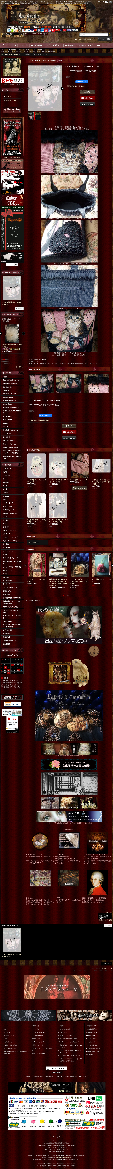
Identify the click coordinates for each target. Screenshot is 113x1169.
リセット (20, 308)
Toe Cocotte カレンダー (38, 1042)
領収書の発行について (93, 1051)
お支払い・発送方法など (11, 1045)
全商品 (5, 377)
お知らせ (62, 1026)
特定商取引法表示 (92, 1026)
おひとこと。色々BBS (66, 1035)
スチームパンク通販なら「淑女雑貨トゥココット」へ (71, 1051)
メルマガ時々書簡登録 (10, 1048)
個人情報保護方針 (92, 1032)
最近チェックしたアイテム (39, 1053)
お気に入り (7, 1038)
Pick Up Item (36, 1038)
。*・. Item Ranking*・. (38, 1035)
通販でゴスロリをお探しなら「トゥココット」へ (71, 1046)
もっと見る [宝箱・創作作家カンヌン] (19, 367)
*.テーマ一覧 (35, 1029)
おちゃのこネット (106, 968)
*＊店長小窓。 (63, 1032)
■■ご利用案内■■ (92, 1029)
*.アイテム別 (35, 1026)
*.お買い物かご (8, 1042)
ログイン (78, 39)
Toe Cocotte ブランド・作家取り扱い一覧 (43, 1049)
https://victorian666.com (63, 1157)
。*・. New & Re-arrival (38, 1032)
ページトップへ (108, 963)
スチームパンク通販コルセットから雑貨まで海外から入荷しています (71, 1060)
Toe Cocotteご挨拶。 (65, 1029)
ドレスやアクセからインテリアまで (70, 1055)
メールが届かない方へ (93, 1045)
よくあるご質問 (91, 1038)
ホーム (6, 1026)
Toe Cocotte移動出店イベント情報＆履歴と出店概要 (15, 1052)
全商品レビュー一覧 (37, 1045)
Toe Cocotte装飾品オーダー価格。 (69, 1038)
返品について (91, 1054)
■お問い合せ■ (91, 1035)
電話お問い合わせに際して (94, 1048)
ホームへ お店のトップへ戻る (105, 916)
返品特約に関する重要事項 (76, 86)
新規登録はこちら (90, 39)
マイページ (7, 1032)
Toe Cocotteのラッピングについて (69, 1042)
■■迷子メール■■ (92, 1042)
